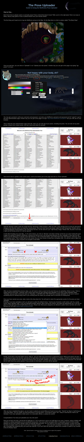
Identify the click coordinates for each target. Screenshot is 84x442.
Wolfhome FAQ (7, 436)
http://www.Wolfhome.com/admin (57, 118)
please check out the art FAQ (24, 306)
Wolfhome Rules (18, 436)
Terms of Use (30, 436)
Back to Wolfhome (76, 436)
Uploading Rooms (65, 436)
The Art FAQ (42, 436)
